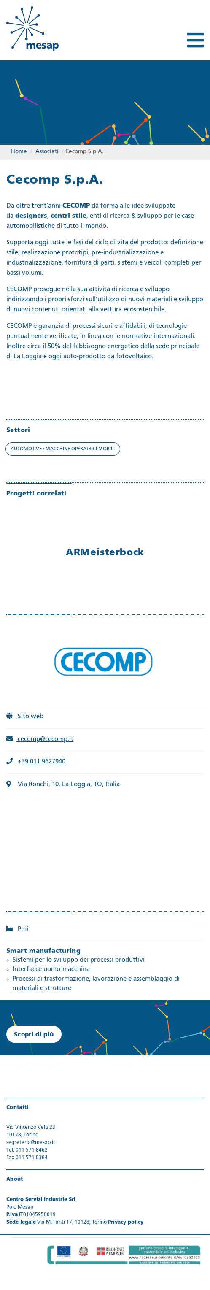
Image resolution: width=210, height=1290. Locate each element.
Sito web (24, 717)
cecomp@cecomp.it (39, 739)
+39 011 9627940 (35, 762)
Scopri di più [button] (34, 1035)
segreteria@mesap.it (30, 1142)
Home (19, 151)
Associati (47, 151)
